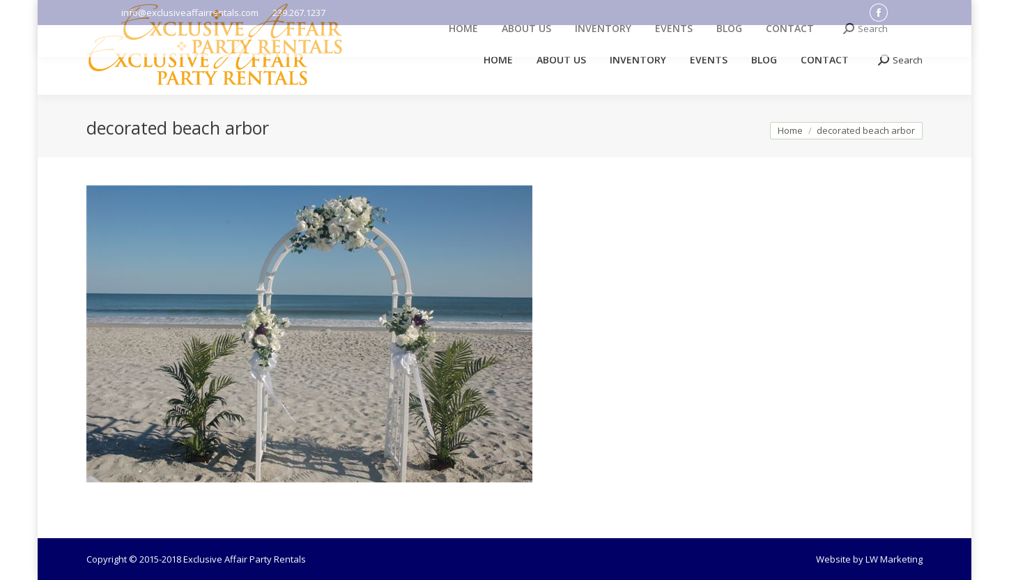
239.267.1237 (298, 12)
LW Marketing (894, 559)
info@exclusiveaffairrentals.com (190, 12)
